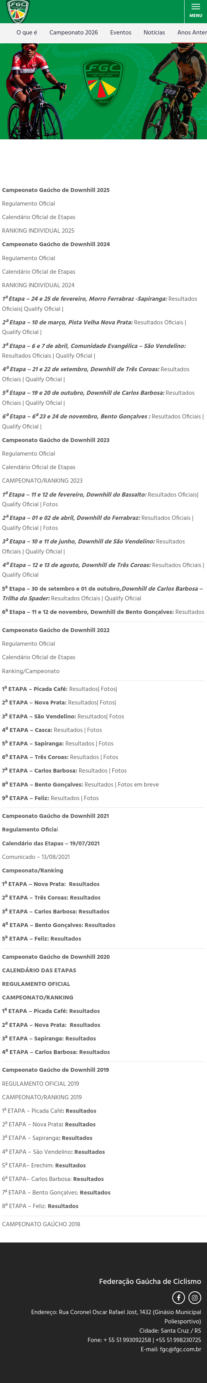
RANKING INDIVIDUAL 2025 (38, 231)
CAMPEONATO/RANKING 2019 (41, 1098)
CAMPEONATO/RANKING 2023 (42, 481)
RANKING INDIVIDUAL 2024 (38, 286)
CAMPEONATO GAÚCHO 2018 (41, 1225)
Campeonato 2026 (73, 33)
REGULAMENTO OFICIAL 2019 (40, 1084)
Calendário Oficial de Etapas (38, 218)
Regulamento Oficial (28, 204)
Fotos (50, 505)
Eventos (120, 33)
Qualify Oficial (43, 309)
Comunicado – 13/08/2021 (36, 857)
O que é (27, 33)
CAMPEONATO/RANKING (37, 998)
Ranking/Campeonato (30, 672)
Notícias (154, 33)
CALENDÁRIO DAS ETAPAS (39, 971)
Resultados (189, 612)
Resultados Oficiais (158, 323)
